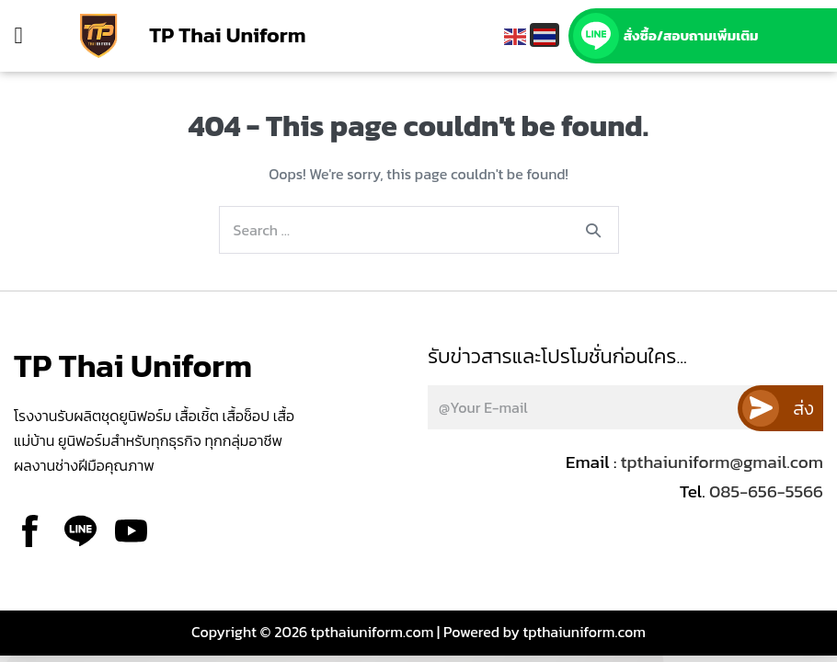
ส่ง (803, 408)
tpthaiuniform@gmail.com (722, 462)
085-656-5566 (764, 491)
